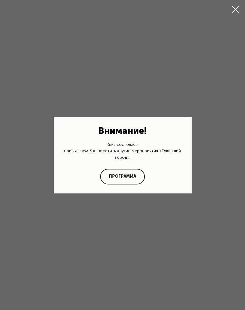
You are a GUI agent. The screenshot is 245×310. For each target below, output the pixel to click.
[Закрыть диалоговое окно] (235, 9)
